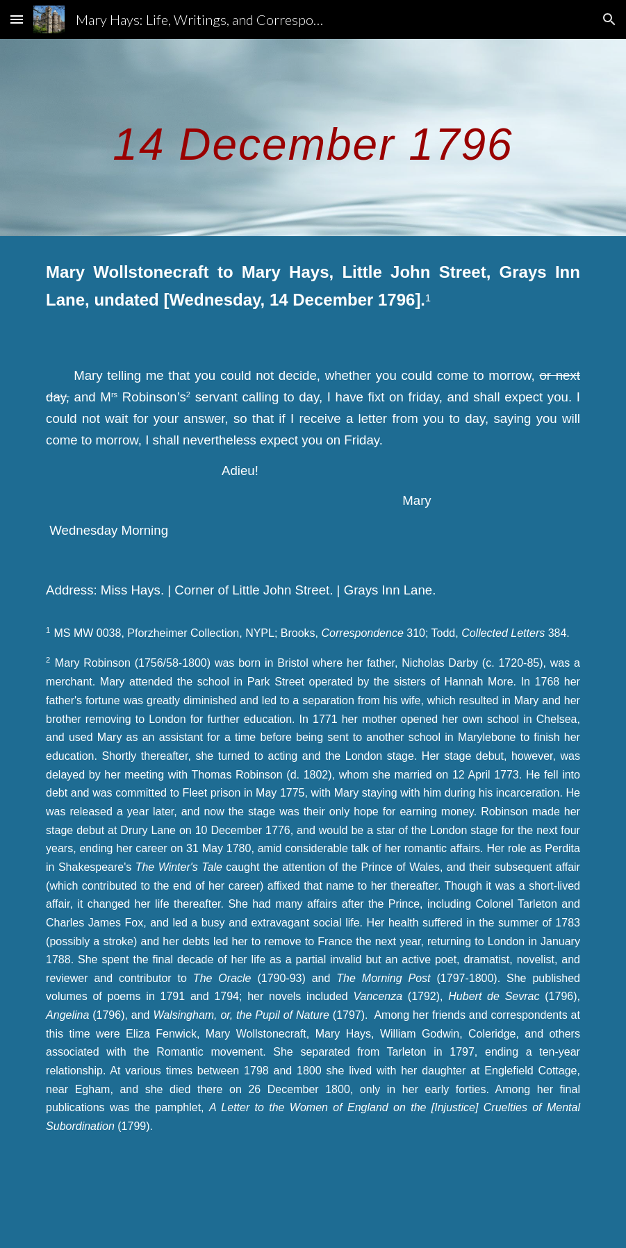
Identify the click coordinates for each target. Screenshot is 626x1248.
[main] (313, 137)
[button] (16, 19)
